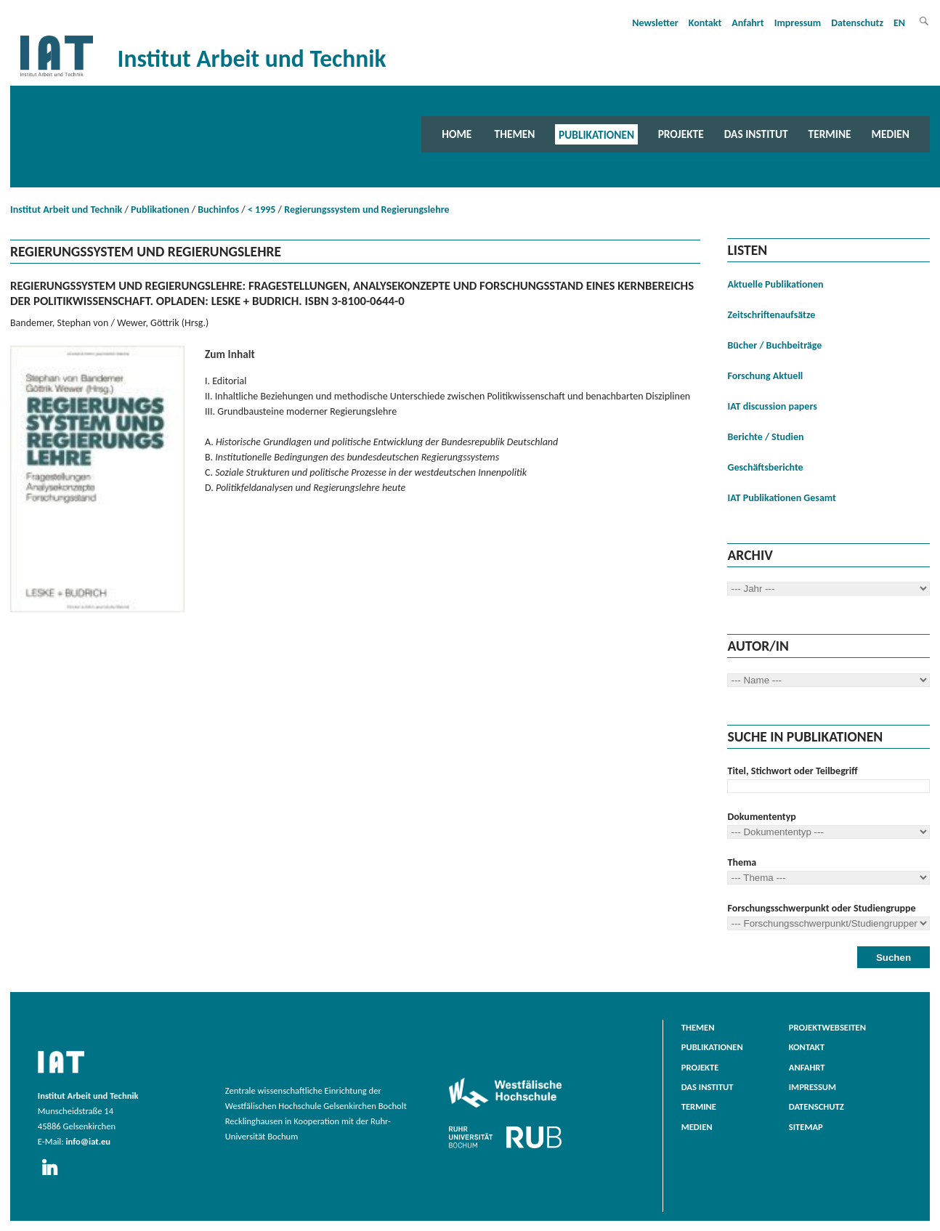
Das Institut (756, 134)
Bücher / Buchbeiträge (774, 345)
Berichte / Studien (765, 437)
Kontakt (705, 23)
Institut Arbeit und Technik (66, 209)
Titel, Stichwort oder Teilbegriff (792, 771)
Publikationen (596, 134)
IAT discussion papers (772, 406)
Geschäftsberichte (765, 467)
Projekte (681, 134)
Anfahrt (747, 23)
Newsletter (655, 23)
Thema (741, 862)
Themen (515, 134)
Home (456, 134)
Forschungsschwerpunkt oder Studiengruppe (821, 908)
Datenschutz (857, 23)
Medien (890, 134)
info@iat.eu (87, 1141)
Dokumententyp (761, 816)
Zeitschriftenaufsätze (771, 315)
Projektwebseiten (827, 1027)
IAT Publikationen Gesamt (781, 498)
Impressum (798, 23)
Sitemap (806, 1126)
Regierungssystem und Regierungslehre (366, 209)
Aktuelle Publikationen (775, 284)
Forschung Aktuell (765, 376)
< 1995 (262, 209)
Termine (830, 134)
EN (899, 23)
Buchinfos (218, 209)
